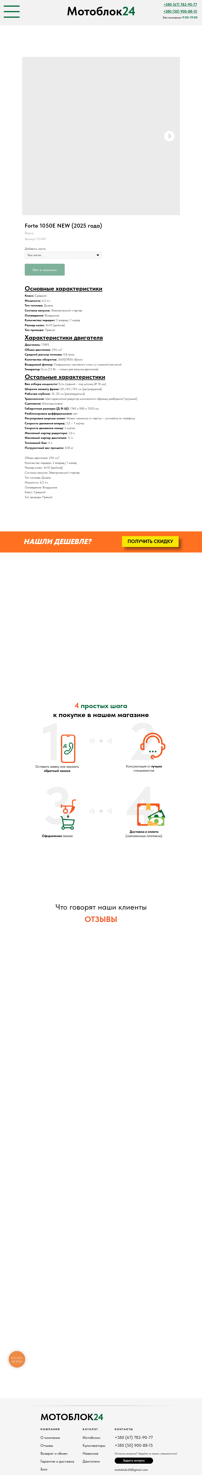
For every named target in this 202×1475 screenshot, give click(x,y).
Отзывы (47, 1445)
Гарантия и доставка (57, 1461)
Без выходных (180, 17)
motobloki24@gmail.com (131, 1470)
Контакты (124, 1429)
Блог (44, 1469)
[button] (150, 541)
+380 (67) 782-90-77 (134, 1437)
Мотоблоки (91, 1437)
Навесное (90, 1453)
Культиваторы (94, 1445)
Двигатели (91, 1461)
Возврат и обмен (54, 1453)
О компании (50, 1437)
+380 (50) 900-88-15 (134, 1445)
